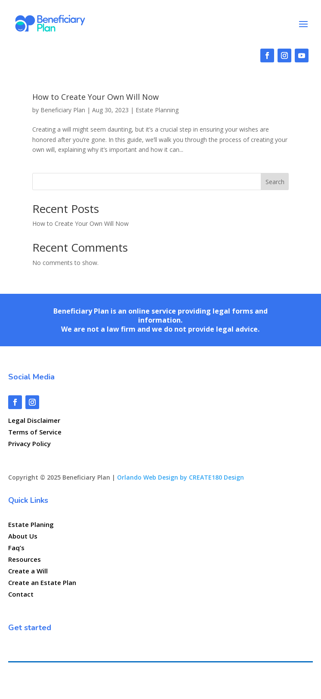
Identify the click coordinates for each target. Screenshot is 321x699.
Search (274, 182)
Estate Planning (157, 110)
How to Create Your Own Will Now (95, 97)
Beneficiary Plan (62, 110)
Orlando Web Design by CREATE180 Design (180, 477)
